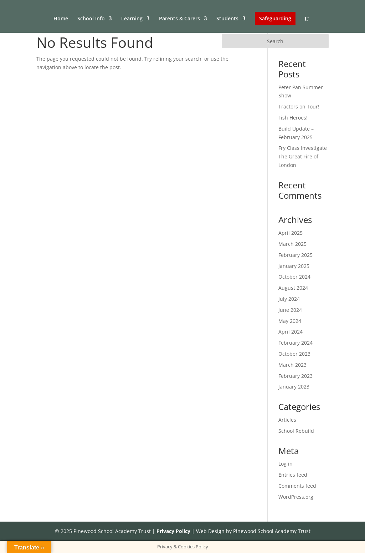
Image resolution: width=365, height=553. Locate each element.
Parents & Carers (179, 19)
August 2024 (293, 287)
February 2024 (295, 342)
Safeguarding (275, 18)
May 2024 (289, 321)
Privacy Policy (173, 531)
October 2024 (294, 276)
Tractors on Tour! (298, 106)
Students (227, 19)
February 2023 (295, 375)
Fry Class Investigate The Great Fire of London (302, 156)
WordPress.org (295, 496)
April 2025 (290, 232)
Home (60, 19)
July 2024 (289, 298)
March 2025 (292, 243)
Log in (285, 463)
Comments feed (297, 485)
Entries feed (292, 474)
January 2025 (293, 266)
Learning (132, 19)
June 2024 (290, 309)
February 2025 (295, 255)
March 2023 (292, 364)
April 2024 (290, 331)
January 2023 (293, 386)
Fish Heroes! (293, 117)
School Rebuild (296, 430)
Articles (287, 419)
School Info (91, 19)
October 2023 (294, 353)
